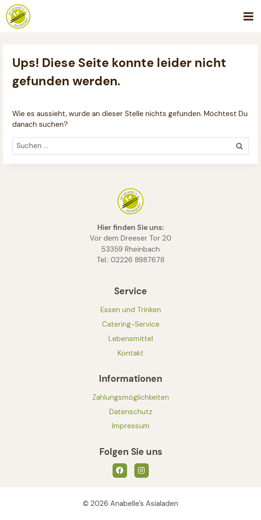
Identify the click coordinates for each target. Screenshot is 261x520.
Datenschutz (130, 411)
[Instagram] (141, 470)
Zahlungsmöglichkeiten (130, 397)
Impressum (131, 426)
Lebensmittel (130, 338)
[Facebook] (120, 470)
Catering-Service (131, 324)
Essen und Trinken (130, 309)
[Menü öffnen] (248, 16)
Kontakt (130, 353)
